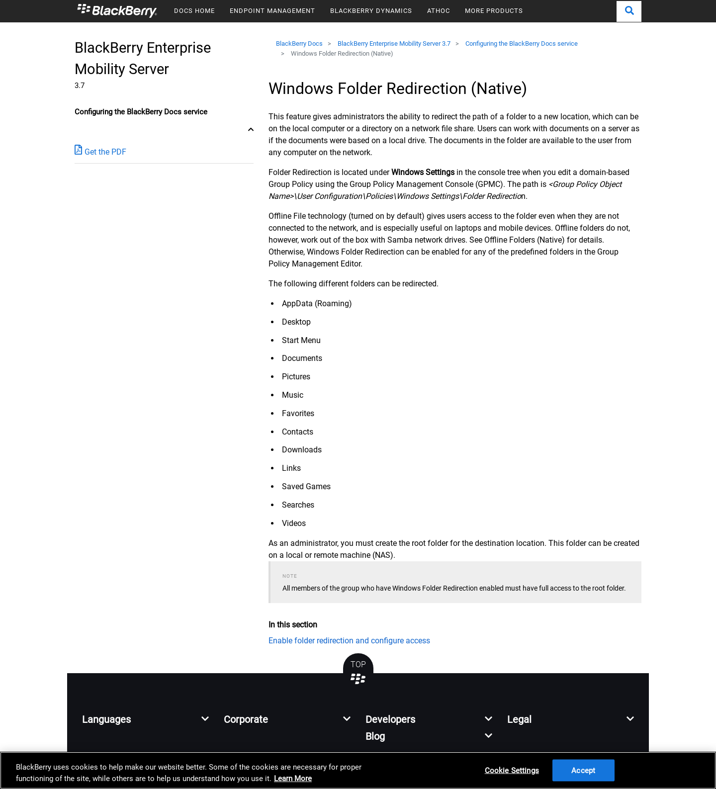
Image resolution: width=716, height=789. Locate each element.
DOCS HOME (194, 10)
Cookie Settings (512, 770)
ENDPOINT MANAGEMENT (272, 10)
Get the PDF (100, 151)
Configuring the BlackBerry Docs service (521, 43)
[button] (629, 11)
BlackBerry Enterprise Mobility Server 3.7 (394, 43)
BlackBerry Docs (299, 43)
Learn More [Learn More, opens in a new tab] (293, 778)
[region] (358, 770)
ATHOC (438, 10)
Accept (583, 770)
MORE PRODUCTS (494, 10)
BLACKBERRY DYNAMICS (371, 10)
